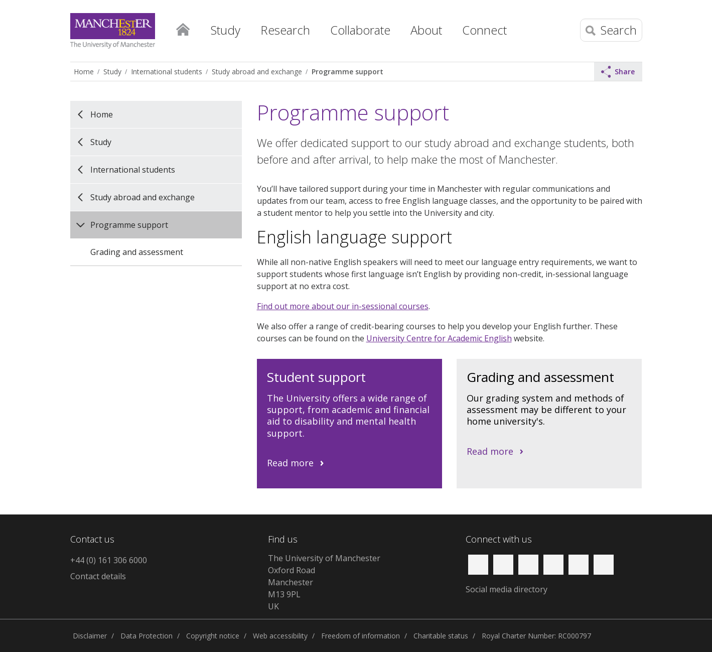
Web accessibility (280, 635)
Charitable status (440, 635)
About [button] (426, 30)
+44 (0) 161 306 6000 (108, 560)
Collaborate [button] (360, 30)
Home (183, 27)
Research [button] (285, 30)
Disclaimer (90, 635)
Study (112, 71)
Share (618, 72)
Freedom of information (360, 635)
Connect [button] (484, 30)
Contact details (98, 576)
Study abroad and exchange (257, 71)
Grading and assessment (136, 251)
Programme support (347, 71)
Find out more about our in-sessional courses (343, 306)
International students (166, 71)
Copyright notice (212, 635)
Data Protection (146, 635)
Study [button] (225, 30)
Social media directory (506, 589)
